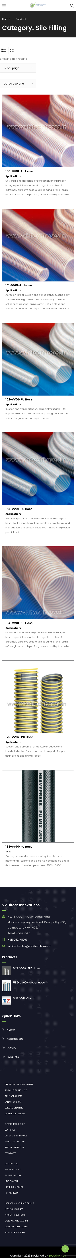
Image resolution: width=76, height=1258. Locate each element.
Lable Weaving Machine (16, 1220)
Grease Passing (13, 1175)
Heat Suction (11, 1181)
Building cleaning (14, 1107)
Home (6, 19)
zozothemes (57, 1255)
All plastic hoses (13, 1096)
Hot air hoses (12, 1193)
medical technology (15, 1232)
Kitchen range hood (15, 1215)
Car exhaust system (15, 1113)
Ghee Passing (11, 1163)
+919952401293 (18, 939)
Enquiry (11, 1048)
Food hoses (10, 1153)
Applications (15, 1039)
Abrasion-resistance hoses (19, 1084)
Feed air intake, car (14, 1147)
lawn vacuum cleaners (17, 1226)
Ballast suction (13, 1102)
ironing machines (14, 1209)
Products (13, 1057)
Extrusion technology (16, 1135)
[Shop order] (18, 83)
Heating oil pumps (14, 1187)
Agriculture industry (16, 1090)
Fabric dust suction (15, 1141)
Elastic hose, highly (14, 1124)
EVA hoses (10, 1130)
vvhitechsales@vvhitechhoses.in (29, 946)
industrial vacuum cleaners (19, 1203)
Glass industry (12, 1169)
